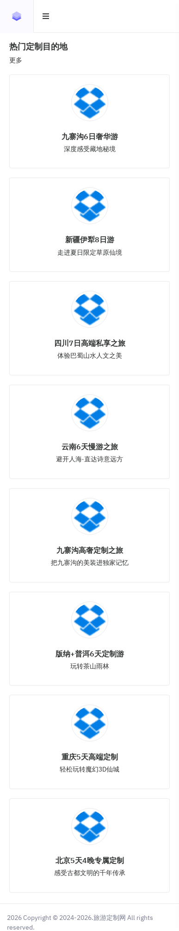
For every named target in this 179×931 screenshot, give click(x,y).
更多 (15, 60)
